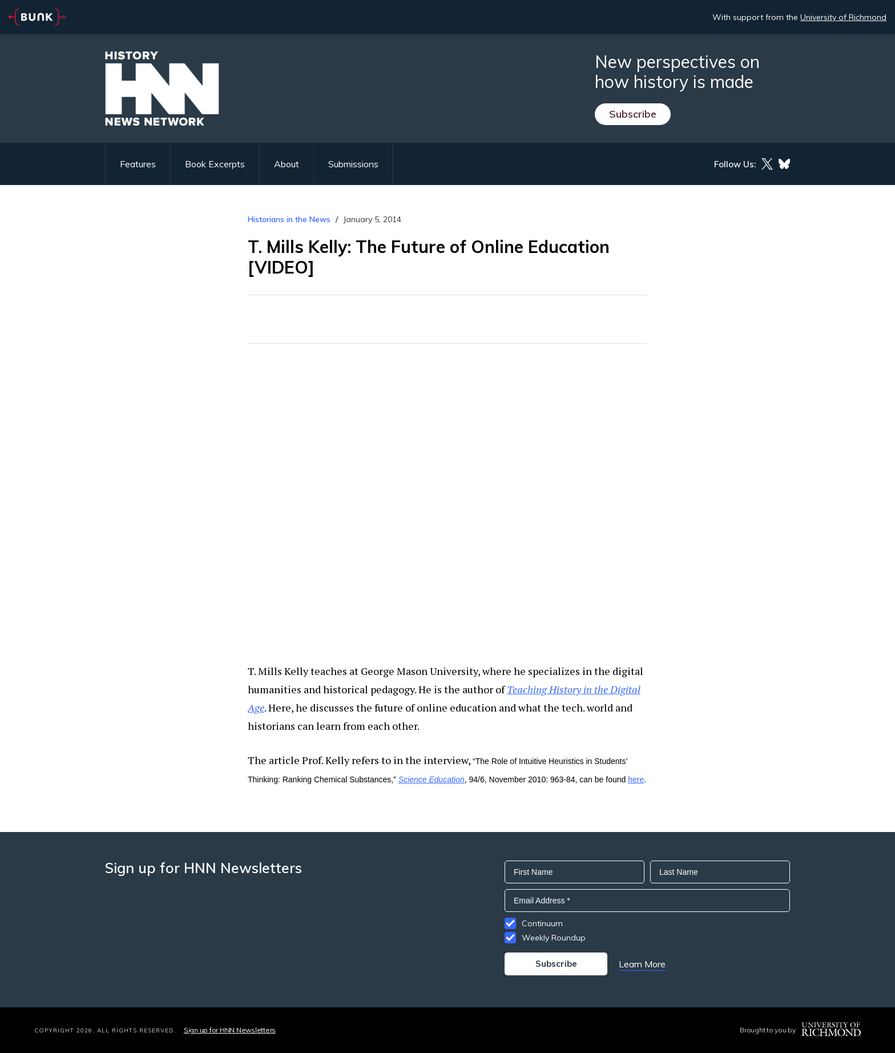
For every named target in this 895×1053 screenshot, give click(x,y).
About (286, 164)
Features (138, 164)
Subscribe (632, 113)
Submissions (353, 164)
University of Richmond (843, 17)
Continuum (542, 923)
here (636, 779)
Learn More (642, 964)
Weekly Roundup (554, 938)
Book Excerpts (215, 164)
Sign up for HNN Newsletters (230, 1030)
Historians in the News (289, 219)
